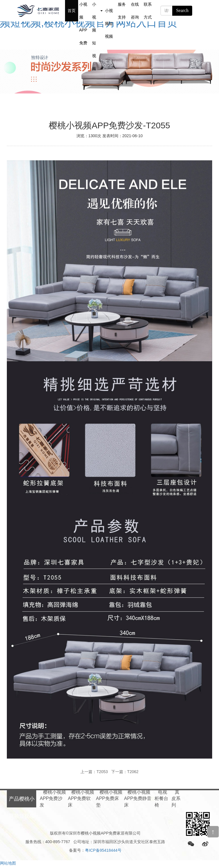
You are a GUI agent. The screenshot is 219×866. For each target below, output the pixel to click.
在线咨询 (135, 10)
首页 (72, 10)
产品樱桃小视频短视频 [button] (97, 10)
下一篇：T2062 (125, 771)
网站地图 (8, 863)
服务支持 (122, 10)
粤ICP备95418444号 (103, 850)
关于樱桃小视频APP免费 (83, 10)
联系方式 (148, 10)
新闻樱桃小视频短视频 (109, 10)
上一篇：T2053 (94, 771)
